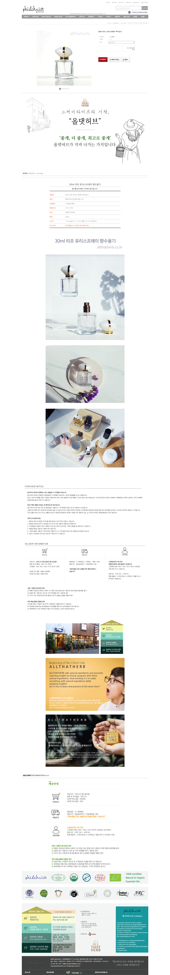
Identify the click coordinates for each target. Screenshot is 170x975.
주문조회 (128, 2)
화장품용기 (116, 23)
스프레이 (123, 23)
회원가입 (114, 2)
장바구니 (121, 2)
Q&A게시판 (144, 2)
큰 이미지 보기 (64, 89)
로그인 (108, 2)
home (109, 23)
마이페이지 (136, 2)
